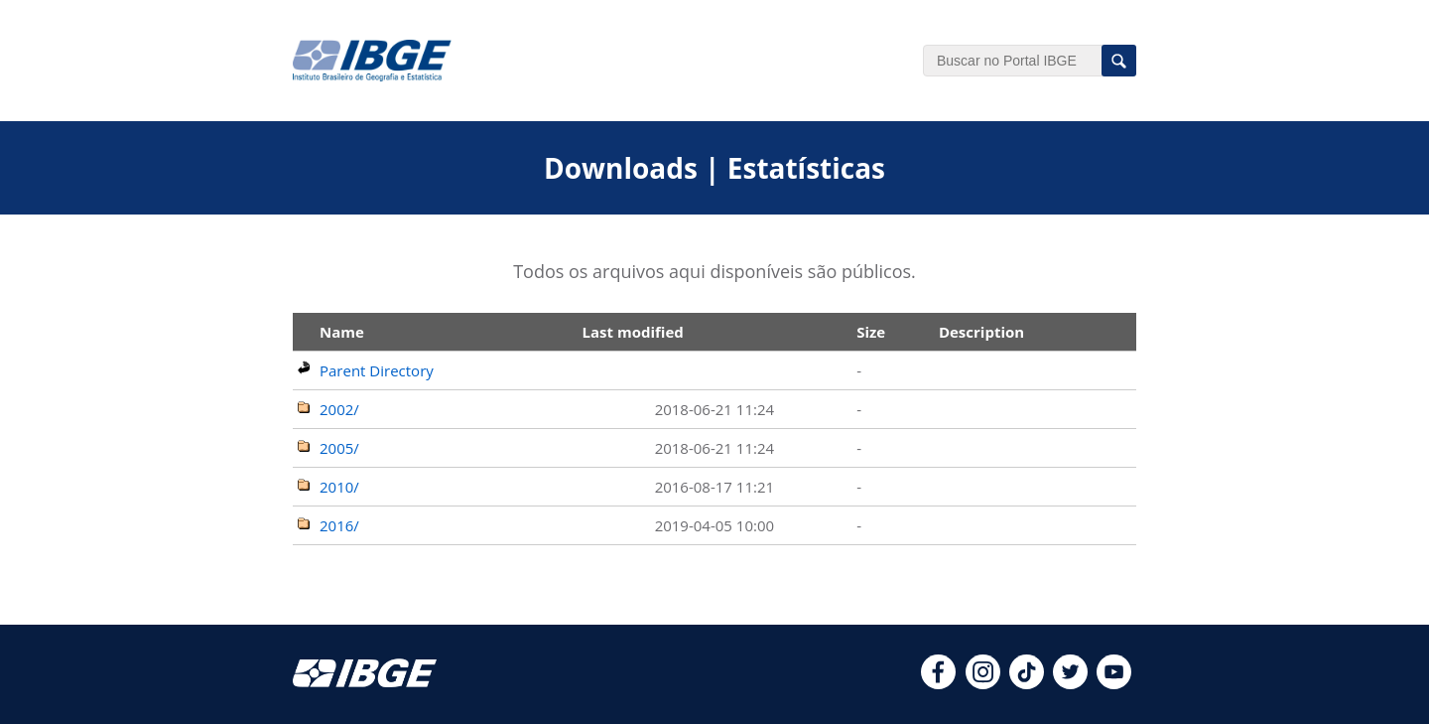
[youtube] (1114, 683)
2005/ (339, 448)
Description (981, 332)
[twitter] (1070, 683)
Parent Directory (377, 370)
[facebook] (938, 683)
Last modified (633, 332)
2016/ (339, 525)
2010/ (339, 487)
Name (342, 332)
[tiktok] (1026, 683)
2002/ (339, 409)
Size (870, 332)
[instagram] (983, 683)
